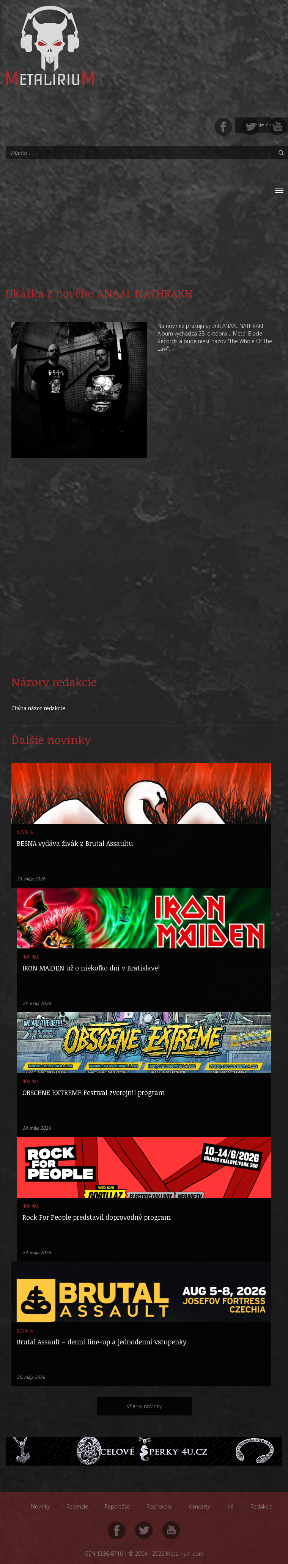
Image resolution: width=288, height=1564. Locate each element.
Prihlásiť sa (262, 125)
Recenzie (77, 1506)
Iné (230, 1506)
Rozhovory (159, 1506)
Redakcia (261, 1506)
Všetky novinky (144, 1406)
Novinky (40, 1506)
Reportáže (117, 1506)
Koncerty (199, 1506)
